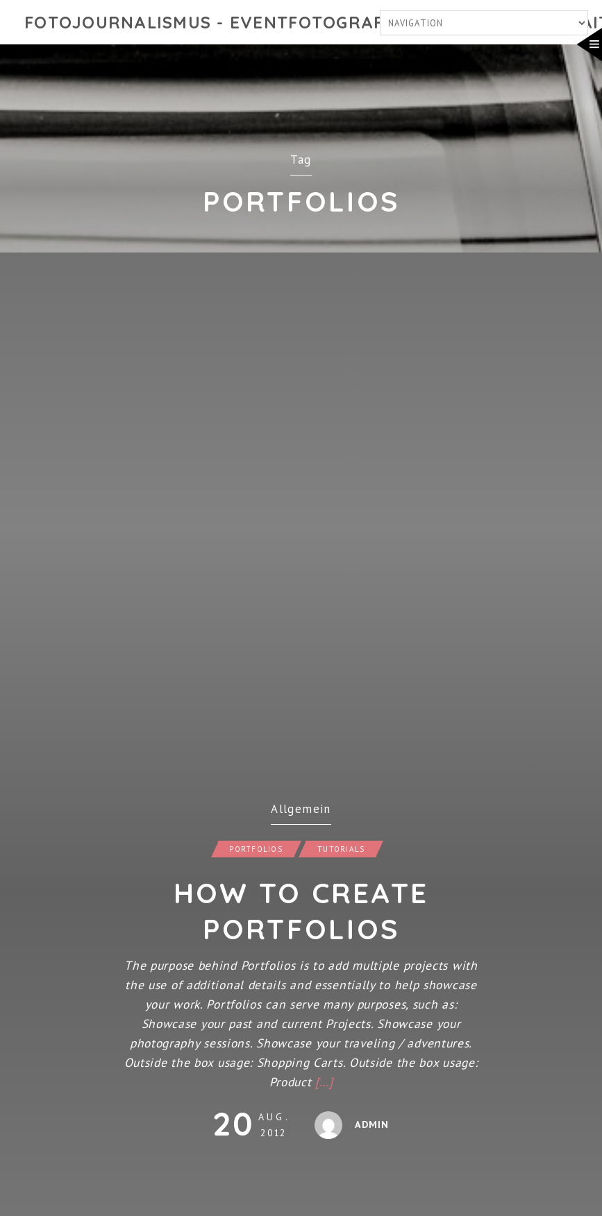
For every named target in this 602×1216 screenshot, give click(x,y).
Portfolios (256, 849)
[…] (324, 1082)
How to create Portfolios (301, 911)
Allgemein (301, 808)
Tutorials (341, 849)
